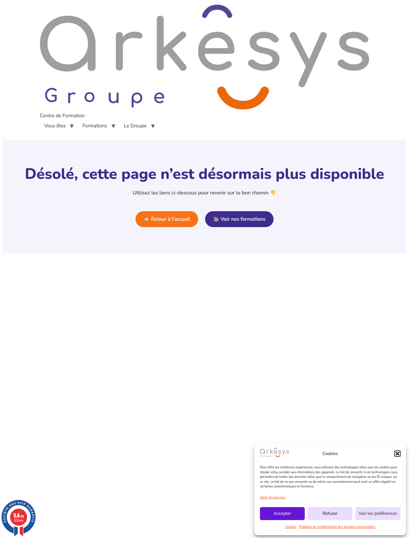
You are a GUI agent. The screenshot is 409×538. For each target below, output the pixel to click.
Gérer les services (272, 497)
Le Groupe (135, 126)
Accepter (282, 513)
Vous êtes (55, 126)
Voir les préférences (377, 513)
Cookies (290, 527)
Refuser (330, 513)
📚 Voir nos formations (239, 219)
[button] (397, 454)
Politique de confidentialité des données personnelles (337, 527)
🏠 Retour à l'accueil (167, 219)
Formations (94, 126)
